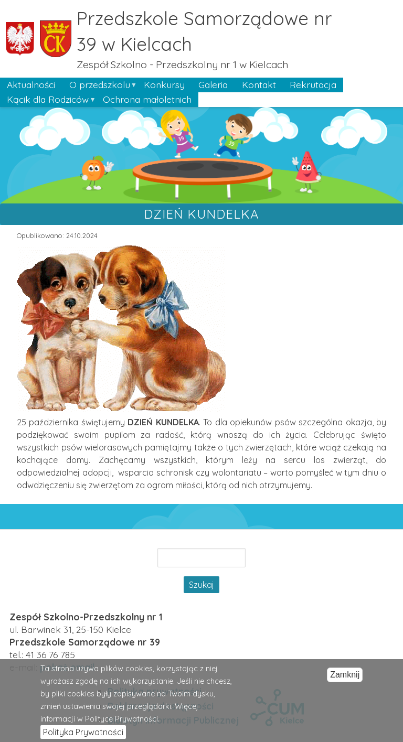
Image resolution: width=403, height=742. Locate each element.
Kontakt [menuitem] (259, 84)
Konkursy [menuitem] (164, 84)
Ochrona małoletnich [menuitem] (147, 99)
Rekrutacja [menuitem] (313, 84)
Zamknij (344, 680)
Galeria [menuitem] (213, 84)
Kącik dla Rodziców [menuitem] (48, 100)
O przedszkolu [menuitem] (99, 85)
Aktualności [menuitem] (31, 84)
